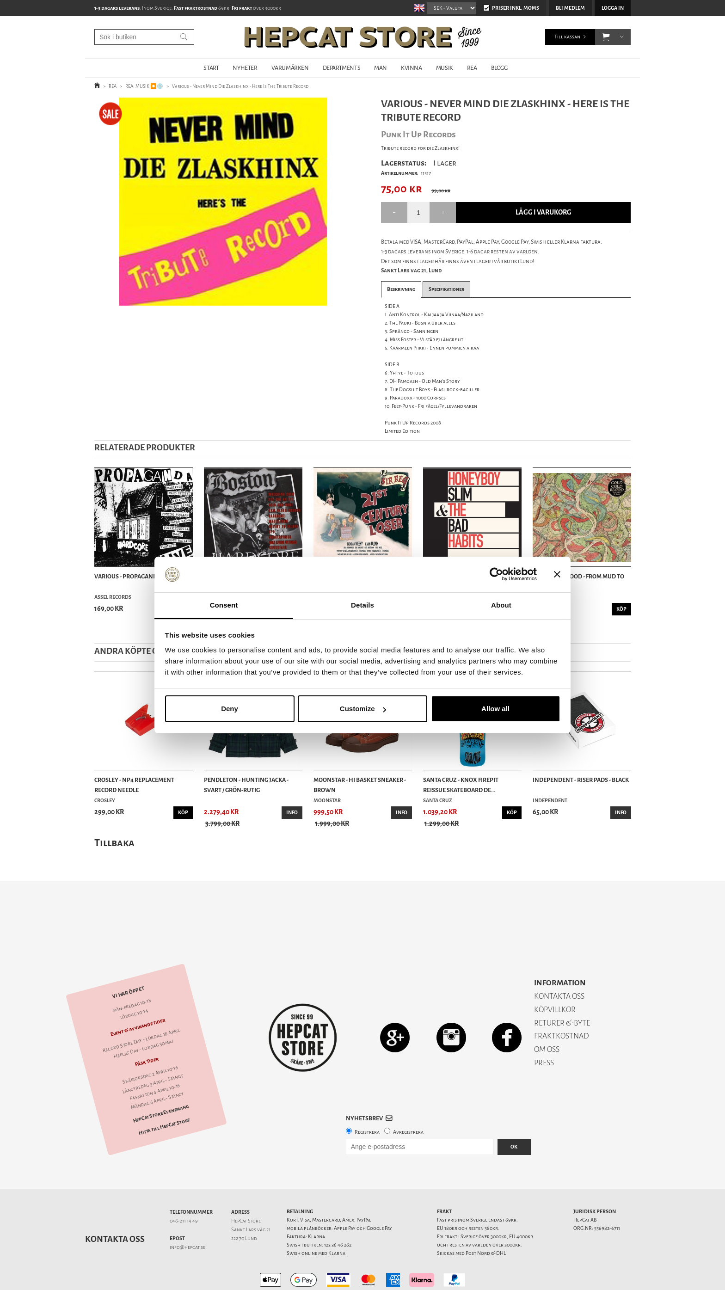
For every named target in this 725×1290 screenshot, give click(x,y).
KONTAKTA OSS (559, 964)
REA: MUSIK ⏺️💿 (144, 86)
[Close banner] (557, 574)
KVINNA (411, 68)
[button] (606, 37)
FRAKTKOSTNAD (561, 1003)
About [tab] (501, 605)
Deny (229, 709)
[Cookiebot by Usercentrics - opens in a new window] (496, 575)
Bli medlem (570, 8)
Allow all (495, 709)
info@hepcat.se (187, 1214)
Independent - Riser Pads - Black (581, 780)
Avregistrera (408, 1099)
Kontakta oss (115, 1206)
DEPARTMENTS (342, 68)
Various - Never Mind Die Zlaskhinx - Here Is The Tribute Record (240, 86)
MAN (380, 68)
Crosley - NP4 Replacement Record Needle (134, 785)
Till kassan (567, 36)
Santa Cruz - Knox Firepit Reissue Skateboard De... (460, 785)
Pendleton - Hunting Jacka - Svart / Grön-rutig (246, 785)
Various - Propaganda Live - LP (139, 576)
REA (472, 68)
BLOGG (499, 68)
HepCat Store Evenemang (161, 1081)
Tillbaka (114, 842)
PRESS (544, 1030)
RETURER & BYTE (562, 990)
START (211, 68)
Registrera (367, 1099)
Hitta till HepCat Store (164, 1094)
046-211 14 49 (184, 1188)
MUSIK (444, 68)
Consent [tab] (224, 605)
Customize (363, 709)
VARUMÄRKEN (290, 68)
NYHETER (245, 68)
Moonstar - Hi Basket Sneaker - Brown (359, 785)
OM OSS (546, 1017)
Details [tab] (362, 605)
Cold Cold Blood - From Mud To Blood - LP (578, 581)
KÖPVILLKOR (555, 977)
